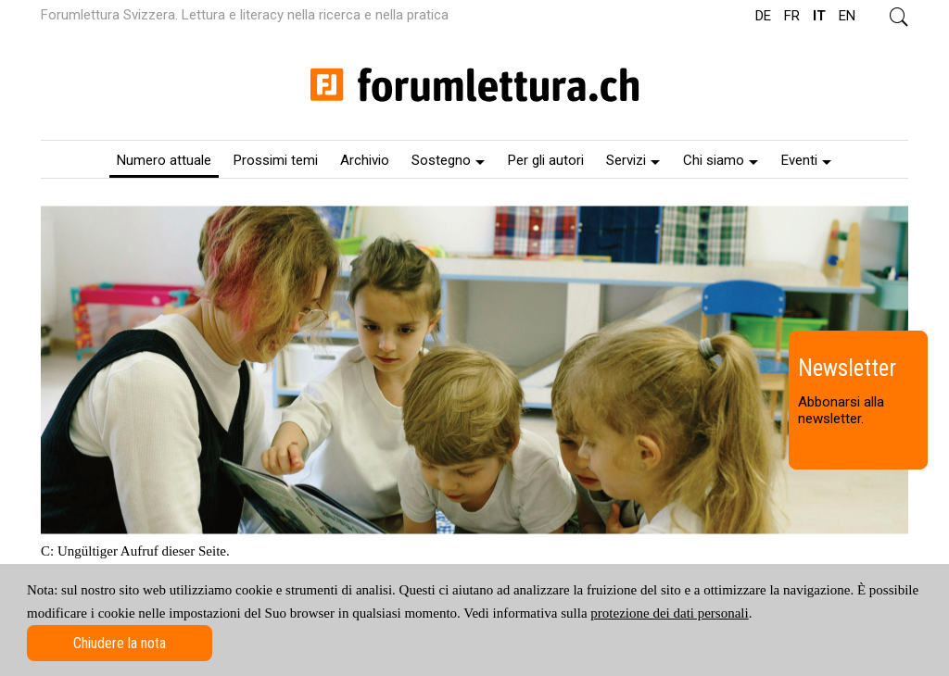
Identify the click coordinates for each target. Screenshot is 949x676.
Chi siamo (720, 160)
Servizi (633, 160)
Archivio (364, 160)
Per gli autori (546, 160)
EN (847, 15)
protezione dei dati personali (669, 613)
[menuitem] (164, 159)
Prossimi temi (276, 160)
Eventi (806, 160)
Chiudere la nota (119, 643)
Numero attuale (164, 160)
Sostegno (448, 160)
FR (792, 15)
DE (763, 15)
